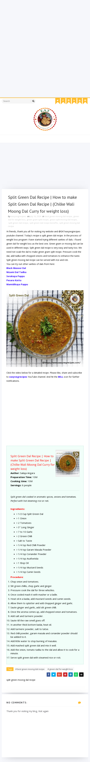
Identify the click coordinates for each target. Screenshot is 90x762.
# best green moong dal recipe (29, 669)
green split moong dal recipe (63, 219)
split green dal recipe (18, 222)
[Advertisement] (45, 22)
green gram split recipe (38, 219)
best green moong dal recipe (58, 216)
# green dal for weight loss (60, 669)
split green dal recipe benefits (44, 222)
